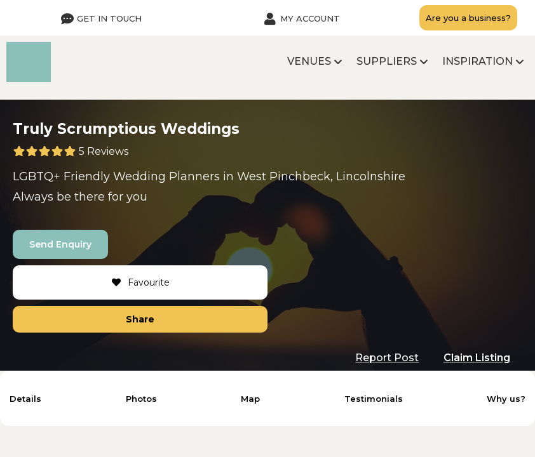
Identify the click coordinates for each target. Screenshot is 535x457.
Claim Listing (477, 358)
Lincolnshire (370, 176)
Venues (309, 61)
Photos (141, 399)
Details (25, 399)
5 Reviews (103, 151)
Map (250, 399)
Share (140, 319)
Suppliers (386, 61)
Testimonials (373, 399)
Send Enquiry (60, 244)
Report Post (387, 358)
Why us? (506, 399)
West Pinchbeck (283, 176)
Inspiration (477, 61)
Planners (194, 176)
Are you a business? (468, 17)
